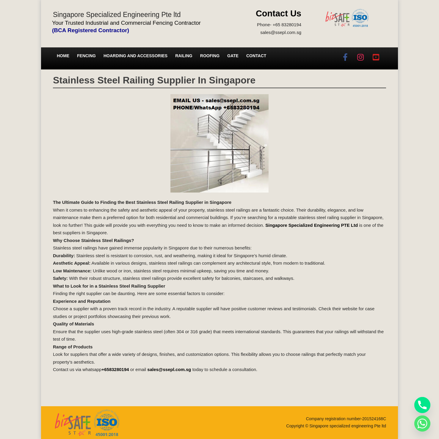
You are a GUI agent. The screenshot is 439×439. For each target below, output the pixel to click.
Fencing (86, 55)
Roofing (209, 55)
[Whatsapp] (422, 423)
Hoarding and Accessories (135, 55)
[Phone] (422, 405)
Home (63, 55)
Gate (233, 55)
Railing (183, 55)
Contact (256, 55)
